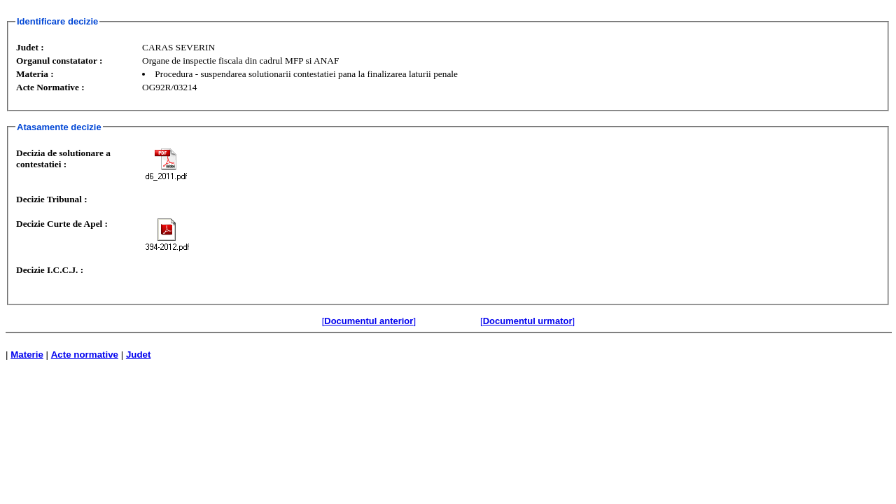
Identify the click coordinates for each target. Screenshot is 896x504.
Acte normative (84, 354)
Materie (26, 354)
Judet (138, 354)
